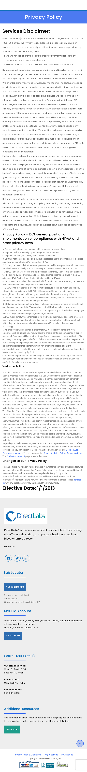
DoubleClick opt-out (16, 456)
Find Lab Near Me (15, 587)
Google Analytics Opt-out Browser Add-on (63, 453)
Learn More (12, 729)
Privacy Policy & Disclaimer (28, 754)
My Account (13, 635)
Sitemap (53, 754)
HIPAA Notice (66, 754)
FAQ (46, 754)
